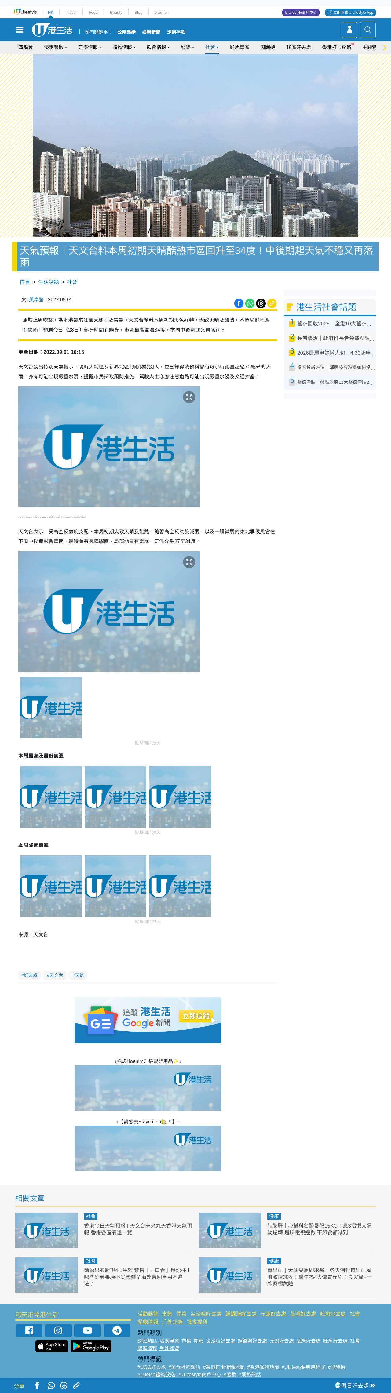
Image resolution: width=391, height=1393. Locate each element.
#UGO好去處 (151, 1367)
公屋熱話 (126, 32)
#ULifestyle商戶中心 (199, 1374)
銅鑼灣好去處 (241, 1314)
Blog (138, 12)
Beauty (116, 12)
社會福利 (197, 1322)
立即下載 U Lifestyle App (353, 12)
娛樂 (186, 47)
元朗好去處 (273, 1314)
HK (50, 12)
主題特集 (372, 47)
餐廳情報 (147, 1322)
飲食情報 (156, 47)
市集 (167, 1314)
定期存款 (176, 32)
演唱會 (25, 47)
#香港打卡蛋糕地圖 (224, 1367)
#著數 (230, 1374)
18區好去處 (298, 47)
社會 (210, 47)
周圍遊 (267, 47)
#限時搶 (336, 1367)
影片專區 (239, 47)
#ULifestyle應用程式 (303, 1367)
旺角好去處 (333, 1314)
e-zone (161, 12)
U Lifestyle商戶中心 (301, 12)
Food (93, 12)
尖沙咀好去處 (205, 1314)
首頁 (25, 282)
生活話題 (48, 282)
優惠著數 (54, 47)
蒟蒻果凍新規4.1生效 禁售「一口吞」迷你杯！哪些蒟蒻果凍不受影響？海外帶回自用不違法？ (137, 1277)
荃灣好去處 (303, 1314)
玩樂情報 (88, 47)
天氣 (79, 975)
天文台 (56, 975)
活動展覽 (147, 1314)
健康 (274, 1216)
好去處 (31, 975)
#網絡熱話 (250, 1374)
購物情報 (122, 47)
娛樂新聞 (151, 32)
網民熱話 (147, 1341)
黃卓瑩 (36, 299)
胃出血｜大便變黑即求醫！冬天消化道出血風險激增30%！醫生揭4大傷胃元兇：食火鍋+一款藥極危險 (319, 1277)
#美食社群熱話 (184, 1367)
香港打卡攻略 (336, 47)
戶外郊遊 (172, 1322)
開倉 (181, 1314)
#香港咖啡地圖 (263, 1367)
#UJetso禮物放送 (156, 1374)
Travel (71, 12)
